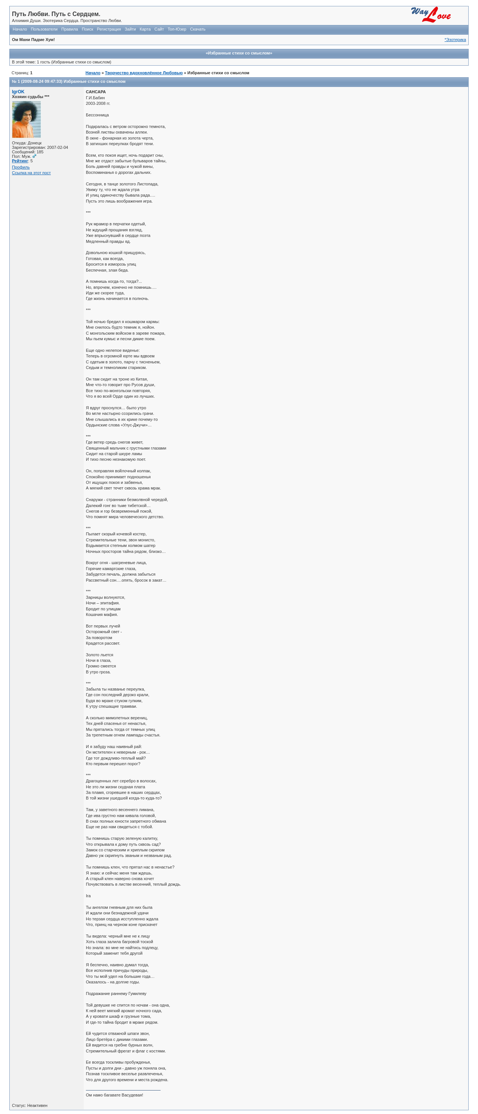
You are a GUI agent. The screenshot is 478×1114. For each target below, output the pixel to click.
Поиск (87, 29)
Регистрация (109, 29)
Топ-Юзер (177, 29)
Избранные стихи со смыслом (94, 81)
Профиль (21, 167)
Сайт (159, 29)
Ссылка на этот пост (31, 172)
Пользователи (44, 29)
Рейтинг (20, 161)
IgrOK (18, 91)
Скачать (197, 29)
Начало (20, 29)
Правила (69, 29)
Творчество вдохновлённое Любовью (144, 73)
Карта (145, 29)
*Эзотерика (455, 39)
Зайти (130, 29)
